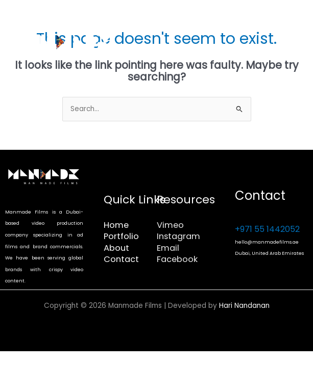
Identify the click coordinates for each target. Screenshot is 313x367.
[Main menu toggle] (292, 46)
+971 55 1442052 (267, 229)
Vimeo (170, 225)
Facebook (177, 259)
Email (168, 248)
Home (116, 225)
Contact (121, 259)
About (116, 248)
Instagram (178, 236)
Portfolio (121, 236)
